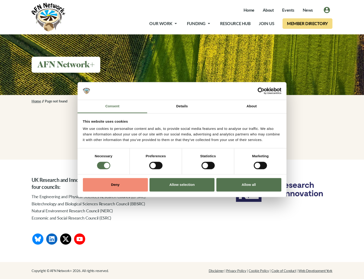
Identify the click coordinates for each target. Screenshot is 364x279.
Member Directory (307, 23)
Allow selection (182, 185)
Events (288, 10)
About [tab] (252, 106)
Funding (196, 23)
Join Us (266, 23)
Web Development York (315, 270)
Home (249, 10)
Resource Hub (235, 23)
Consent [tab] (112, 106)
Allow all (249, 185)
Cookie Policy (259, 270)
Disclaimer (216, 270)
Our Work (160, 23)
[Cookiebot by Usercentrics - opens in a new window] (261, 90)
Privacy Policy (236, 270)
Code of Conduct (283, 270)
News (308, 10)
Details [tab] (182, 106)
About (268, 10)
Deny (115, 185)
